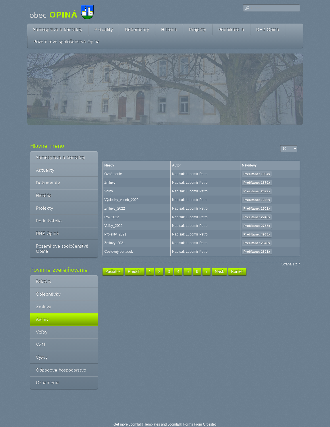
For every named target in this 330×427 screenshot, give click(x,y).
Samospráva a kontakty (57, 29)
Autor (176, 165)
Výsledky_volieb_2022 (121, 200)
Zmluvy (43, 306)
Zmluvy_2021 (114, 243)
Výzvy (42, 357)
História (169, 29)
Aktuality (103, 29)
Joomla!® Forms (180, 424)
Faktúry (43, 281)
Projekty (197, 29)
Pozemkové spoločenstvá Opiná (66, 41)
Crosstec (210, 424)
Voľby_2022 (113, 226)
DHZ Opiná (267, 29)
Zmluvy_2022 (114, 208)
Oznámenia (47, 382)
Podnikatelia (231, 29)
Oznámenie (113, 174)
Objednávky (48, 294)
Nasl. (219, 271)
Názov (109, 165)
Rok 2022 (111, 217)
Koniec (237, 271)
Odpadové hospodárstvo (61, 370)
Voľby (42, 332)
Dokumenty (137, 29)
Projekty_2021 (115, 234)
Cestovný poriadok (118, 252)
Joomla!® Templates (144, 424)
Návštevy (249, 165)
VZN (40, 344)
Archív (42, 319)
